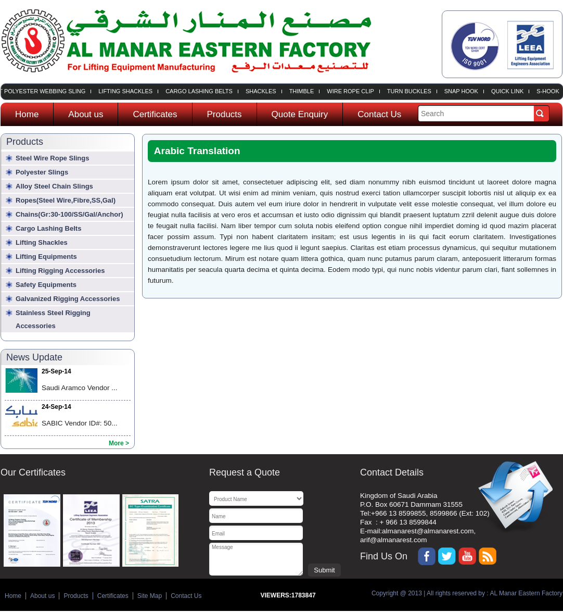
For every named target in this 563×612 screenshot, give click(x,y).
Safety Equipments (46, 285)
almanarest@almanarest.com (428, 531)
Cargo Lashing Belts (200, 91)
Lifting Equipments (46, 256)
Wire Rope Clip (351, 91)
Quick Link (509, 91)
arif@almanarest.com (393, 540)
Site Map (149, 595)
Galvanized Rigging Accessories (68, 299)
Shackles (262, 91)
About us (85, 114)
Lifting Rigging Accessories (60, 270)
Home (27, 114)
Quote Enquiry (300, 114)
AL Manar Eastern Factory (525, 593)
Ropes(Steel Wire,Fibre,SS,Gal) (66, 200)
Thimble (303, 91)
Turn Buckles (411, 91)
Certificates (155, 114)
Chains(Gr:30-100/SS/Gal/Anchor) (69, 214)
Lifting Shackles (127, 91)
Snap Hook (463, 91)
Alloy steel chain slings (54, 186)
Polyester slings (42, 172)
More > (119, 443)
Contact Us (379, 114)
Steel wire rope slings (52, 158)
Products (224, 114)
